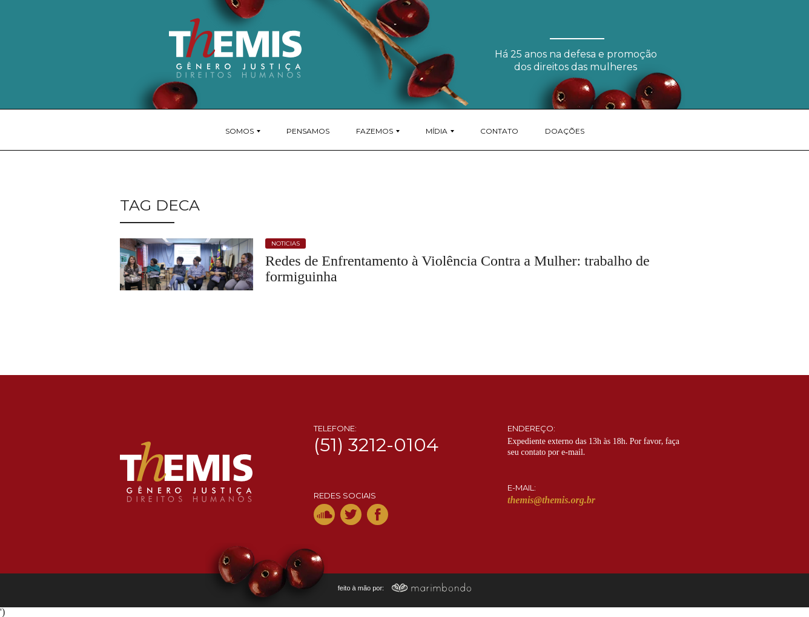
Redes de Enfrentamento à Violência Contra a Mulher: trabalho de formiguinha (457, 268)
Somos (239, 130)
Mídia (436, 130)
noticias (285, 243)
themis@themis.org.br (551, 500)
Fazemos (374, 130)
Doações (564, 130)
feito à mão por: (405, 588)
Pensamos (307, 130)
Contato (499, 130)
